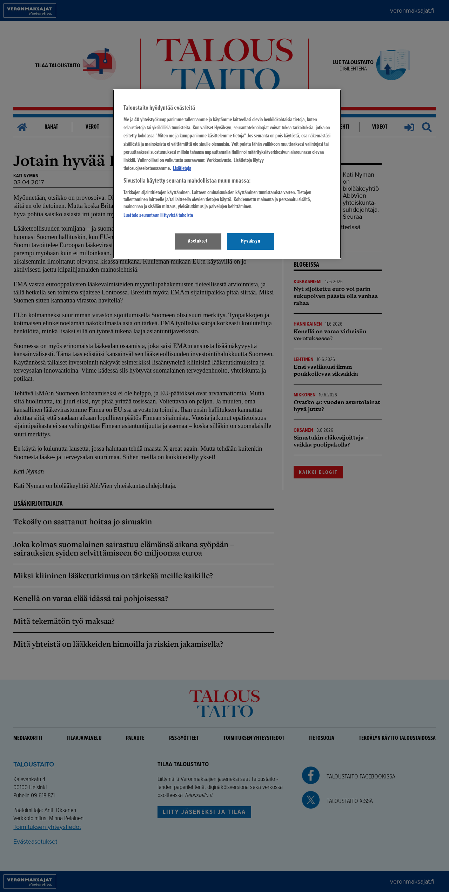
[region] (227, 174)
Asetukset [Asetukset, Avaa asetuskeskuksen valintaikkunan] (198, 241)
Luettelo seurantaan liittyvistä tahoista (158, 215)
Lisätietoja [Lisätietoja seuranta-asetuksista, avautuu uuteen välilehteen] (182, 168)
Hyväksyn (250, 241)
